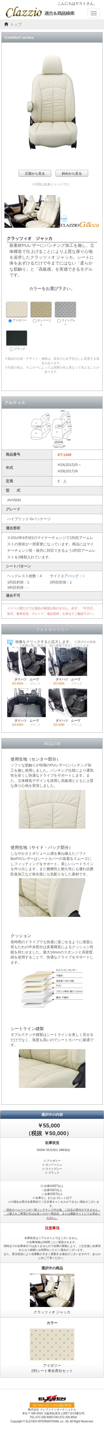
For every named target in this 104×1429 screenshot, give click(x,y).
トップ (16, 24)
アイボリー (16, 312)
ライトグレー (65, 314)
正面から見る (35, 173)
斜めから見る (72, 173)
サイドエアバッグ (64, 576)
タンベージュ (41, 314)
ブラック (16, 341)
